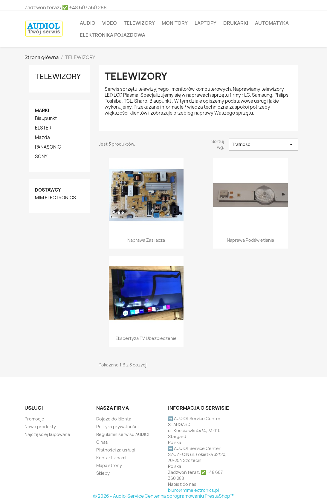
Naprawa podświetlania (250, 240)
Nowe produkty (40, 426)
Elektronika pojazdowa (112, 35)
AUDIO (87, 23)
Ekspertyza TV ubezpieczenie (146, 338)
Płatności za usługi (115, 450)
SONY (41, 157)
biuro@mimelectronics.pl (193, 490)
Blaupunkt (46, 118)
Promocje (34, 419)
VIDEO (109, 23)
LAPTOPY (205, 23)
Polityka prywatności (117, 426)
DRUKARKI (235, 23)
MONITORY (175, 23)
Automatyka (272, 23)
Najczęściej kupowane (47, 434)
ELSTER (43, 128)
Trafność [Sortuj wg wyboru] (263, 144)
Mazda (42, 138)
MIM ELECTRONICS (55, 198)
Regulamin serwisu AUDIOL (123, 434)
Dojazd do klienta (113, 419)
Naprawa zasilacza (146, 240)
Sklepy (103, 473)
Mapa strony (109, 465)
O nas (102, 442)
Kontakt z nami (111, 457)
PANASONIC (48, 147)
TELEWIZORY (139, 23)
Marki (42, 110)
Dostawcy (48, 190)
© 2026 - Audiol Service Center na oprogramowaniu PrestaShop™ (163, 496)
